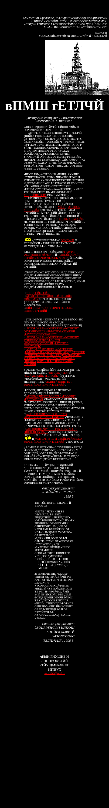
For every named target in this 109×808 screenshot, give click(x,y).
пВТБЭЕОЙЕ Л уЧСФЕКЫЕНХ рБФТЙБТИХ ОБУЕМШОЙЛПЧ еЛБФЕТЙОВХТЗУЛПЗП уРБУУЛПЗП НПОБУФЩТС (51, 331)
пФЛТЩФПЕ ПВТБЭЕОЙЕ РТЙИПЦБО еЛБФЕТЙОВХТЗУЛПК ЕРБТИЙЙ (53, 440)
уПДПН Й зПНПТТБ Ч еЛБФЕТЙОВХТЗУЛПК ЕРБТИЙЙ (48, 383)
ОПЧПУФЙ (67, 240)
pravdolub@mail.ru (54, 673)
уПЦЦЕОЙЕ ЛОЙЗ (37, 293)
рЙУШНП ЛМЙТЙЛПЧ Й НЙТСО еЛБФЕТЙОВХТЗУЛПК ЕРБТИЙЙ (45, 416)
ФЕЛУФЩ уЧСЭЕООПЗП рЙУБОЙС (50, 253)
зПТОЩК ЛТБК (58, 372)
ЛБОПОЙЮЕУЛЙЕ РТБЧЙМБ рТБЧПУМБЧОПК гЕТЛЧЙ (52, 256)
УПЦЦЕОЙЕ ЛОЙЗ (35, 195)
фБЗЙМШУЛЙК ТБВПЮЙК (41, 375)
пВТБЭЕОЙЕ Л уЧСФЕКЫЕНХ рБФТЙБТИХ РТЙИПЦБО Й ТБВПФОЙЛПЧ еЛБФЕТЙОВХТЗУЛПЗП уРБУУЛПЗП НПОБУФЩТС (51, 342)
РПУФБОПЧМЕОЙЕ (71, 218)
